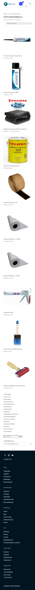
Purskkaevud (7, 476)
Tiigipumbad (7, 471)
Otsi (21, 436)
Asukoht (6, 537)
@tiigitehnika (8, 459)
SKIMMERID (7, 412)
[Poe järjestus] (19, 23)
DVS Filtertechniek (9, 499)
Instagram (6, 554)
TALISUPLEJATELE (8, 429)
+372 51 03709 (8, 577)
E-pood (5, 522)
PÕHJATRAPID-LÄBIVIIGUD (11, 414)
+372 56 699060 (8, 572)
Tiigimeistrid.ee (8, 557)
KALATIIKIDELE (8, 431)
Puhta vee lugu (7, 517)
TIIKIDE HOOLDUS (8, 402)
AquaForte (6, 491)
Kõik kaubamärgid (8, 502)
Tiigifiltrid (6, 474)
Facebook (6, 552)
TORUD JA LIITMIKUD (9, 419)
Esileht (5, 14)
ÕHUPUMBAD (7, 399)
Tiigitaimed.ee (7, 560)
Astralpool (6, 494)
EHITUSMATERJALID (9, 404)
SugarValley (7, 496)
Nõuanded (6, 531)
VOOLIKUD (6, 421)
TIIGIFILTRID (7, 397)
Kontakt (6, 534)
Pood (9, 14)
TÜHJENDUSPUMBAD (9, 424)
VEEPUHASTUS (7, 407)
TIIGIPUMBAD (7, 394)
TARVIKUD (6, 426)
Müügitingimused (8, 540)
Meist (5, 514)
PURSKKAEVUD (8, 409)
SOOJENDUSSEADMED (9, 416)
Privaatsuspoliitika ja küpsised (12, 542)
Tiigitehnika (7, 565)
